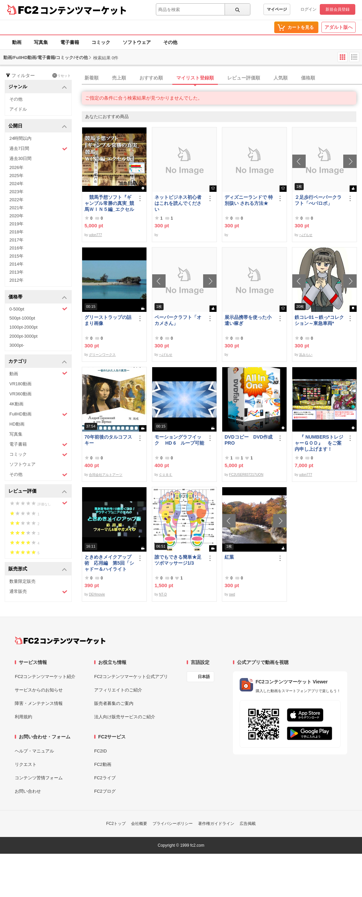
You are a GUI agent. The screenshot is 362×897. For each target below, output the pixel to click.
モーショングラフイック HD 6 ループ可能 (179, 440)
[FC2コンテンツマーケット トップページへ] (60, 640)
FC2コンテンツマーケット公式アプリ (131, 676)
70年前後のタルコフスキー (108, 440)
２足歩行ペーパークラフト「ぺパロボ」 (318, 200)
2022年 (16, 199)
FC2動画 (102, 764)
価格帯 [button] (37, 297)
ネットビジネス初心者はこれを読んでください (178, 203)
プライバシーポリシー (173, 823)
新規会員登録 (337, 9)
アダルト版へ (338, 27)
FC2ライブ (105, 777)
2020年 (16, 215)
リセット (61, 75)
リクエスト (26, 764)
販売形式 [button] (37, 569)
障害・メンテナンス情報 (39, 703)
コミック (101, 42)
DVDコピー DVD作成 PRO (249, 440)
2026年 (16, 167)
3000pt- (16, 345)
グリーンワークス (102, 354)
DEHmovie (97, 594)
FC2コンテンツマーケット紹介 (45, 676)
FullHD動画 (38, 414)
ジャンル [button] (37, 87)
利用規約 (23, 716)
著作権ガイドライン (216, 823)
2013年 (16, 272)
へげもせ (305, 235)
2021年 (16, 207)
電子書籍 (69, 42)
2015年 (16, 256)
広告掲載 (248, 823)
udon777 (95, 235)
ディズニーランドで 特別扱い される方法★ (249, 200)
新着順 (91, 77)
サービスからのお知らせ (39, 689)
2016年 (16, 247)
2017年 (16, 239)
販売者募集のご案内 (113, 703)
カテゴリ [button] (37, 361)
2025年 (16, 175)
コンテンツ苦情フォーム (39, 777)
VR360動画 (20, 393)
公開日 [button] (37, 126)
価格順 (308, 77)
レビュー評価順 (243, 77)
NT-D (163, 594)
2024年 (16, 183)
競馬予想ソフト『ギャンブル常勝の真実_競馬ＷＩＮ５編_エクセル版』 (109, 203)
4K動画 (16, 403)
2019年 (16, 223)
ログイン (308, 9)
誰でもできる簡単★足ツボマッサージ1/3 (178, 560)
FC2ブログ (105, 791)
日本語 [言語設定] (204, 676)
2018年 (16, 231)
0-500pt (38, 309)
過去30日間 (20, 158)
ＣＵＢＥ (165, 474)
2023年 (16, 191)
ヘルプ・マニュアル (34, 750)
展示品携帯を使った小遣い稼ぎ (248, 320)
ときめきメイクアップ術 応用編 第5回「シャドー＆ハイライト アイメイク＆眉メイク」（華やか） (109, 563)
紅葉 (229, 557)
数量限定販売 (22, 581)
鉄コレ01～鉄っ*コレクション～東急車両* (319, 320)
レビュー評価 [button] (37, 491)
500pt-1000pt (22, 318)
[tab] (222, 78)
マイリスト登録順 (195, 77)
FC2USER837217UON (246, 474)
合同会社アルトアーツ (105, 474)
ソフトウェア (137, 42)
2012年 (16, 280)
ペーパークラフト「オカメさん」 (178, 320)
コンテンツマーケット (83, 10)
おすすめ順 (151, 77)
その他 (170, 42)
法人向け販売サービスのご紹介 (124, 716)
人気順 (281, 77)
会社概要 (139, 823)
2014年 (16, 264)
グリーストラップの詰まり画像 (107, 320)
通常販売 (38, 592)
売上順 (119, 77)
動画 (16, 42)
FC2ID (100, 750)
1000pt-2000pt (23, 327)
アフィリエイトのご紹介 (118, 689)
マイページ (277, 9)
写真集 (41, 42)
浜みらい (305, 354)
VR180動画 (20, 383)
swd (232, 594)
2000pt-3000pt (23, 336)
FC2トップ (116, 823)
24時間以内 (20, 138)
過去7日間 (38, 149)
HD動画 (16, 424)
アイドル (18, 109)
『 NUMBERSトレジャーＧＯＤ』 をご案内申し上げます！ (319, 443)
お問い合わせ (28, 791)
